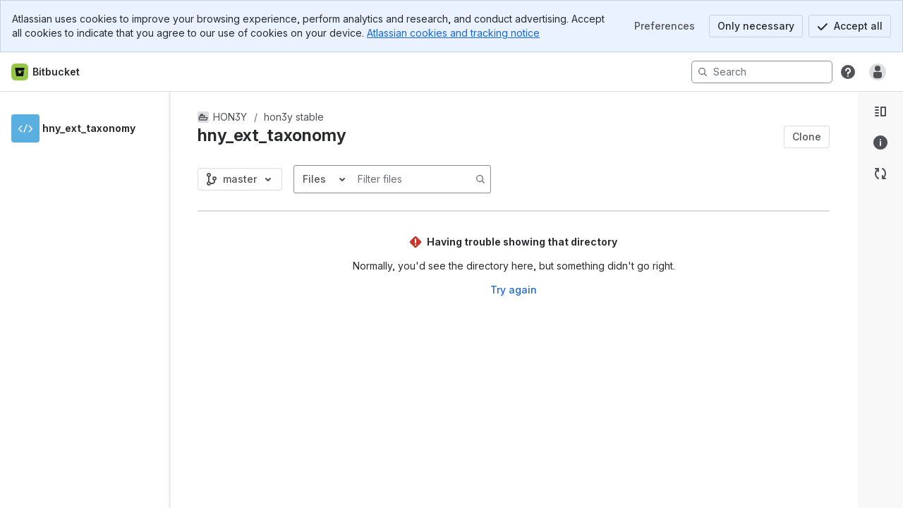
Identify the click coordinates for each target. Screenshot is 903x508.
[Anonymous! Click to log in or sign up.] (877, 72)
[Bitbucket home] (46, 72)
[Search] (761, 72)
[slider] (175, 300)
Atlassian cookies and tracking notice (453, 33)
